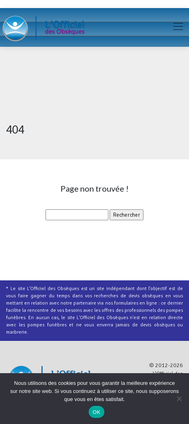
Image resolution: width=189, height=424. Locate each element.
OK (96, 412)
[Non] (179, 399)
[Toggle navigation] (177, 27)
